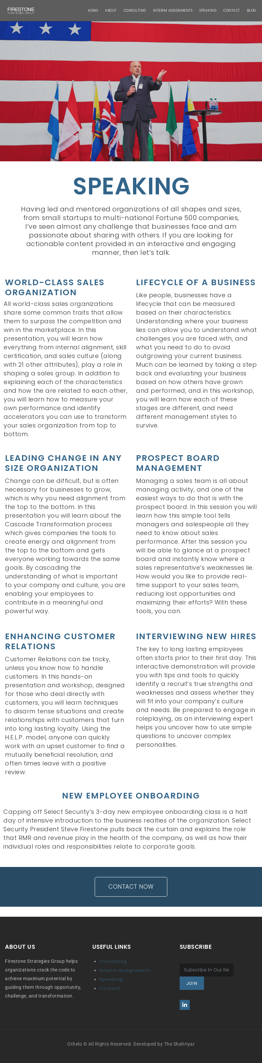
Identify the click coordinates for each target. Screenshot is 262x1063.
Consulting (113, 961)
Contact (109, 988)
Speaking (111, 979)
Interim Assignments (125, 970)
